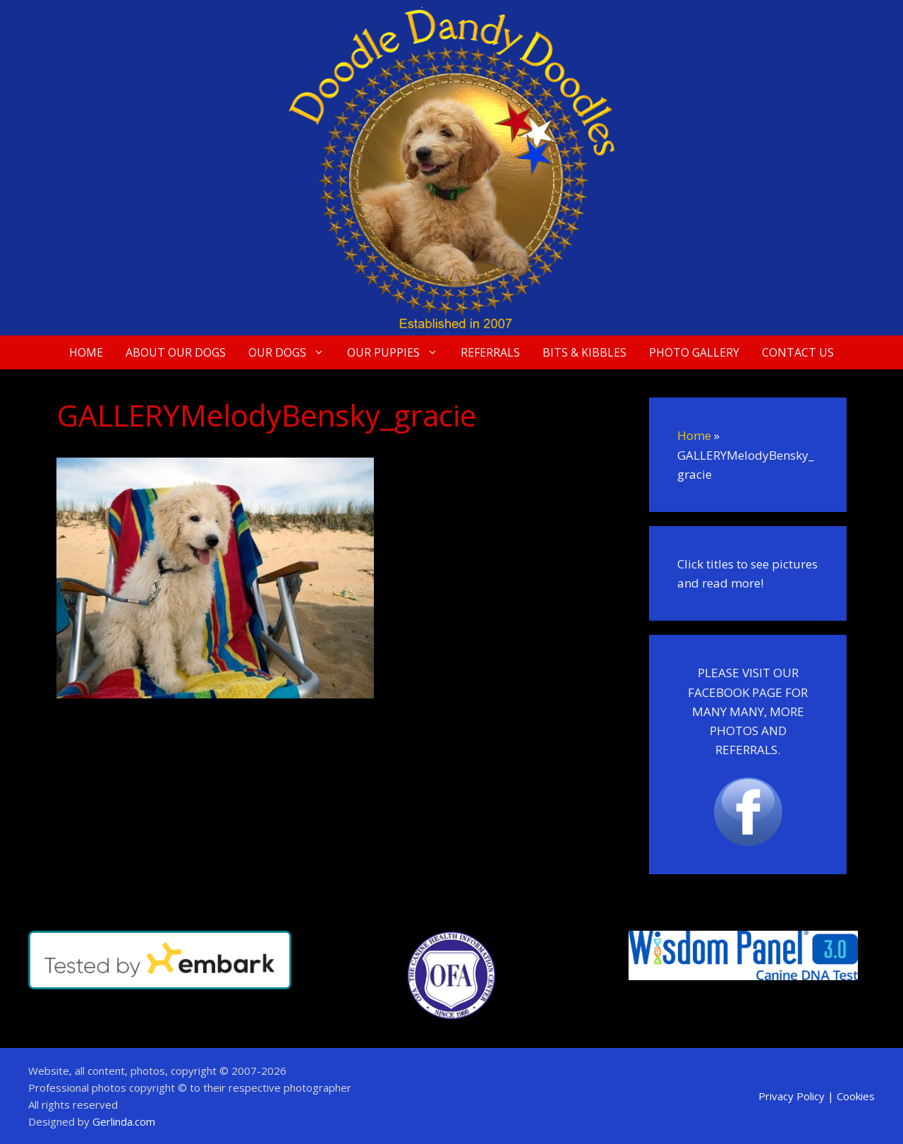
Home (86, 352)
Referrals (490, 352)
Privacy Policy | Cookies (816, 1096)
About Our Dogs (176, 352)
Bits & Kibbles (584, 352)
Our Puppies (398, 352)
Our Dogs (292, 352)
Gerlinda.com (123, 1121)
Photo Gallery (694, 352)
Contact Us (798, 352)
